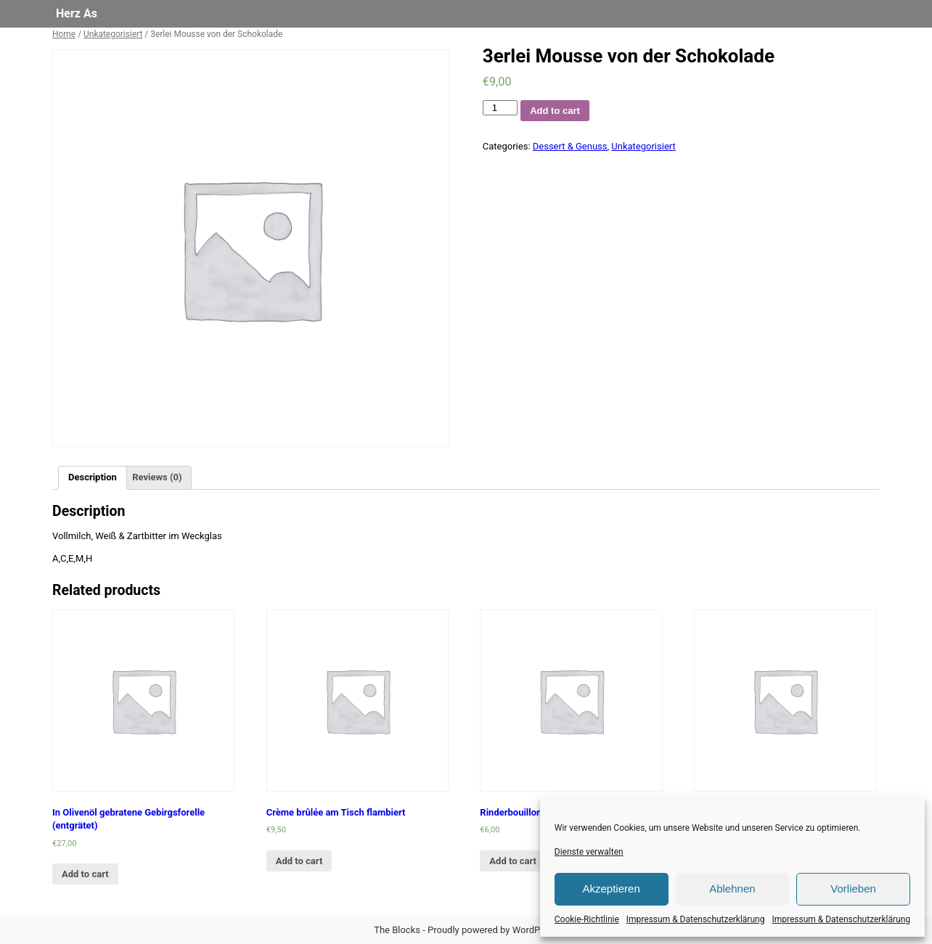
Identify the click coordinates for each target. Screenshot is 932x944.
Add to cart (555, 110)
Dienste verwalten (589, 852)
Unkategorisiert (112, 34)
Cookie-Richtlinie (587, 919)
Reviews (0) (156, 477)
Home (63, 34)
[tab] (92, 478)
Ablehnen (732, 888)
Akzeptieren (611, 888)
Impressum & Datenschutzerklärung (695, 919)
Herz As (76, 13)
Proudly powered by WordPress (493, 929)
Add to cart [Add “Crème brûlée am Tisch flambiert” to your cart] (299, 860)
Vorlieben (853, 888)
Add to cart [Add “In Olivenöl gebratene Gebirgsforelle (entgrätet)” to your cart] (85, 874)
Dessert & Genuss (570, 146)
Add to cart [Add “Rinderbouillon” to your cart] (512, 860)
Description (92, 477)
